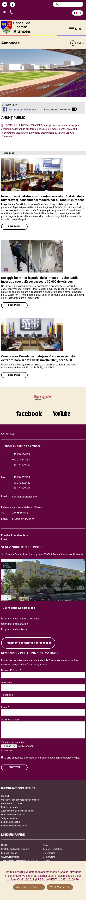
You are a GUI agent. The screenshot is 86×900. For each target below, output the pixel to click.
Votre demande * (11, 719)
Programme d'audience (14, 629)
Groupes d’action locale (13, 814)
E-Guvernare (49, 853)
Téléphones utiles (10, 818)
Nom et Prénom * (11, 670)
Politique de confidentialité (14, 825)
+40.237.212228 (21, 477)
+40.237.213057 (21, 459)
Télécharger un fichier (13, 742)
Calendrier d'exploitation (14, 624)
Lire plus (14, 226)
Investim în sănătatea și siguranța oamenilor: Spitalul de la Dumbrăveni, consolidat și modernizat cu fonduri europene (42, 198)
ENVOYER (14, 767)
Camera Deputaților (52, 849)
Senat (46, 845)
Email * (5, 707)
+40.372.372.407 (21, 465)
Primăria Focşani (9, 853)
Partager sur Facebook (22, 109)
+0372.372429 (20, 513)
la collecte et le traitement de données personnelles (51, 757)
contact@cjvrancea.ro (24, 496)
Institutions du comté (11, 803)
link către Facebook (29, 413)
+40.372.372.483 (21, 482)
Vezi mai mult (60, 887)
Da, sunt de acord (28, 887)
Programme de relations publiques (20, 618)
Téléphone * (8, 694)
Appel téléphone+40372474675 (12, 12)
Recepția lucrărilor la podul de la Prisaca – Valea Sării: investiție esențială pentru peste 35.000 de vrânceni (39, 279)
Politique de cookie (10, 822)
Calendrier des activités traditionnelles (20, 799)
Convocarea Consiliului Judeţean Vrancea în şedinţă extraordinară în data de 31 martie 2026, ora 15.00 (38, 358)
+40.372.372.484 (21, 488)
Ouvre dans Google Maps (19, 607)
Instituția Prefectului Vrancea (15, 849)
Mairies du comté (9, 807)
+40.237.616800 (21, 454)
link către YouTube (61, 413)
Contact (5, 796)
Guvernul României (10, 857)
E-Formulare (49, 857)
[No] (81, 880)
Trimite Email (5, 12)
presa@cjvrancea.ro (23, 519)
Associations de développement (17, 810)
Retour (77, 43)
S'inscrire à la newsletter (57, 109)
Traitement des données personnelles (28, 642)
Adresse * (7, 682)
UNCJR (4, 845)
